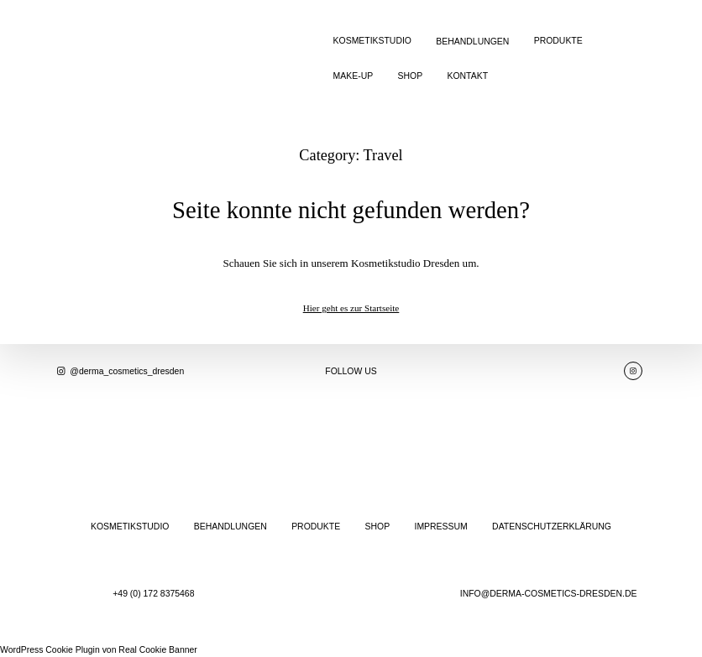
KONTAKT (468, 76)
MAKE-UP (353, 76)
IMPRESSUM (441, 526)
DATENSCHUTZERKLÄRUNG (551, 526)
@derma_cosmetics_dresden (119, 371)
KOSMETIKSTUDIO (372, 40)
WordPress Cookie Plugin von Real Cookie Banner (98, 649)
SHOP (410, 76)
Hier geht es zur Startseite (351, 308)
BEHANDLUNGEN (472, 41)
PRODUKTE (558, 40)
